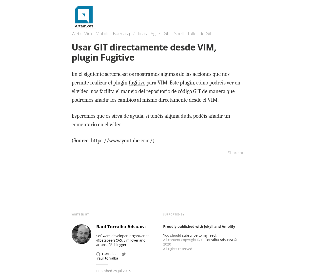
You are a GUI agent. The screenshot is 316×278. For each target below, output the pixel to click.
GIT (167, 33)
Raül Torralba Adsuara (215, 239)
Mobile (102, 33)
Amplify (228, 226)
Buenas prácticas (130, 33)
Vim (88, 33)
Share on (236, 152)
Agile (155, 33)
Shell (178, 33)
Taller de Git (199, 33)
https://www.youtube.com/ (121, 140)
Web (76, 33)
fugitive (137, 83)
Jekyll (208, 226)
